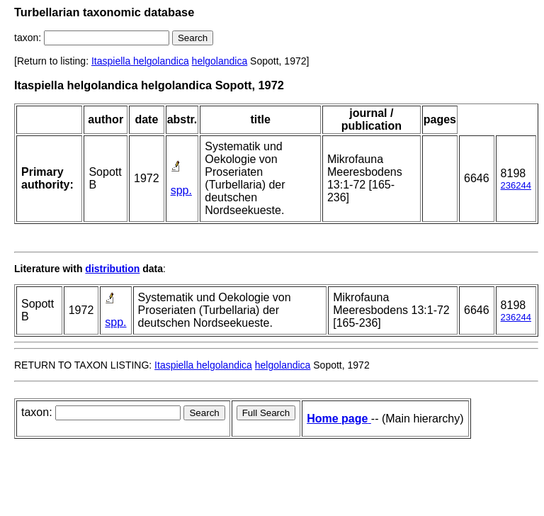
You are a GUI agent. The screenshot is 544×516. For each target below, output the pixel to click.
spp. (181, 190)
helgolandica (220, 61)
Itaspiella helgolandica (140, 61)
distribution (112, 268)
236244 (516, 185)
